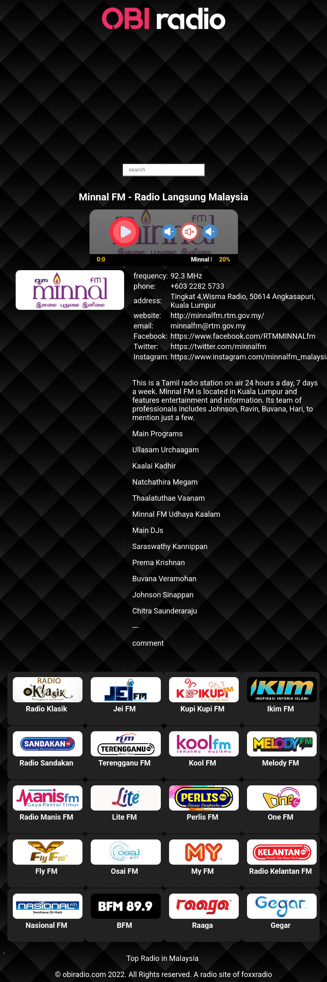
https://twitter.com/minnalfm (218, 346)
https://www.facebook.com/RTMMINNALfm (242, 336)
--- (135, 627)
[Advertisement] (164, 97)
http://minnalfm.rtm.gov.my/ (217, 315)
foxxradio (256, 974)
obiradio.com (84, 974)
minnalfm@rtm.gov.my (207, 325)
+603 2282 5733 (197, 286)
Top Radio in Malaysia (162, 958)
